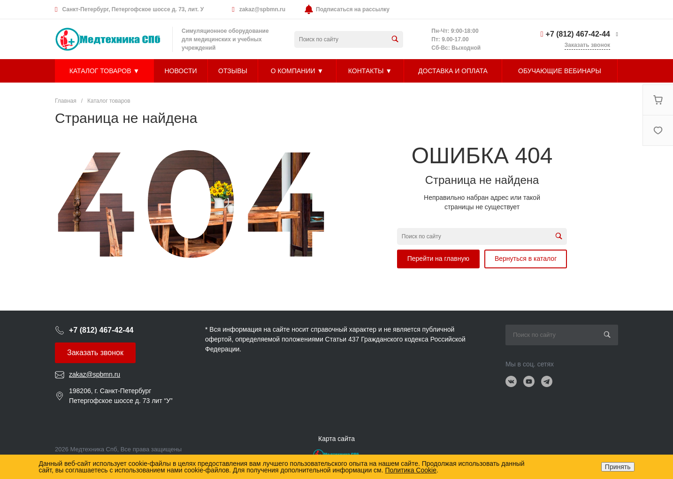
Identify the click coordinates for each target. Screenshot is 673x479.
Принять (618, 467)
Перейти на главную (438, 258)
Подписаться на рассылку (353, 9)
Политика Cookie (410, 470)
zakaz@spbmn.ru (262, 9)
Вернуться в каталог (526, 258)
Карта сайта (336, 438)
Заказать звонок (95, 353)
